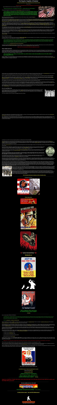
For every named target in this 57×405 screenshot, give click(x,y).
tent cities (13, 336)
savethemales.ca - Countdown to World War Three (12, 320)
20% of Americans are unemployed (22, 330)
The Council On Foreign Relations (23, 149)
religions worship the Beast (5, 322)
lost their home (11, 333)
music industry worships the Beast (14, 322)
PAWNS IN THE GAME (23, 37)
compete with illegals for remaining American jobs (27, 23)
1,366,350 (21, 90)
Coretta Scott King (8, 144)
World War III (28, 45)
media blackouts (17, 156)
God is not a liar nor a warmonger (18, 78)
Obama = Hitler (53, 57)
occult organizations (26, 147)
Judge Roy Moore (37, 142)
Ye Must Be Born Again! (22, 392)
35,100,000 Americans (8, 325)
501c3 (52, 82)
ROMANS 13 (28, 255)
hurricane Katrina (25, 344)
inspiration (8, 77)
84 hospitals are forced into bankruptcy (44, 23)
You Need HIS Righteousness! (34, 392)
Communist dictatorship (17, 150)
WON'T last (31, 370)
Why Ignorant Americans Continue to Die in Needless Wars (34, 175)
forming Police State (27, 77)
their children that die (46, 73)
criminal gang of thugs (47, 24)
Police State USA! (28, 197)
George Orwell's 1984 (28, 371)
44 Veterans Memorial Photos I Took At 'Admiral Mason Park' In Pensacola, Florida (28, 2)
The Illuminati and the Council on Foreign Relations (16, 43)
